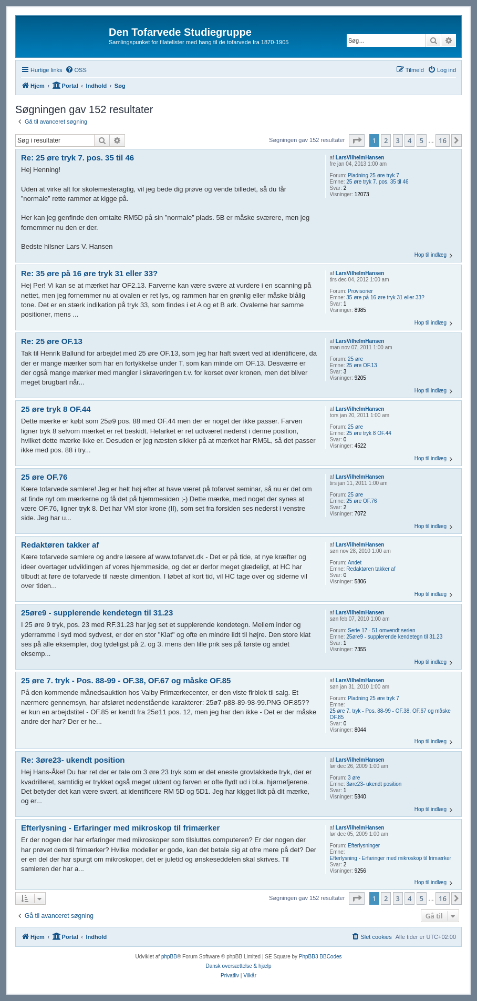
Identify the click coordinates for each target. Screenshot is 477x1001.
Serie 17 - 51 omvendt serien (381, 630)
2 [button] (386, 140)
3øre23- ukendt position (373, 784)
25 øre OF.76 (361, 501)
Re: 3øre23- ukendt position (73, 759)
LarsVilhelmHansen (360, 157)
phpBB (169, 956)
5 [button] (421, 140)
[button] (357, 140)
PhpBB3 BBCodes (320, 956)
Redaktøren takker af (370, 569)
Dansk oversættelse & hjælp (238, 966)
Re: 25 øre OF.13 (51, 341)
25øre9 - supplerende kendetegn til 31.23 (394, 637)
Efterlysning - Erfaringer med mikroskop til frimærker (390, 858)
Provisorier (360, 291)
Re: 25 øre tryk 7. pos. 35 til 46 (77, 157)
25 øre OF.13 (361, 365)
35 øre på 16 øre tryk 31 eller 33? (385, 297)
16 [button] (443, 140)
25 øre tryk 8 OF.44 (368, 433)
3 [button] (398, 140)
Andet (354, 562)
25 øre (355, 359)
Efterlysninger (364, 845)
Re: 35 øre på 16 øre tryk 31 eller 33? (89, 273)
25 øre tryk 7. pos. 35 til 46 (377, 182)
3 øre (354, 778)
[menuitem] (76, 70)
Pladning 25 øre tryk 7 (373, 175)
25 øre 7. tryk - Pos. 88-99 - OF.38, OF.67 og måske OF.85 (390, 714)
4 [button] (409, 140)
